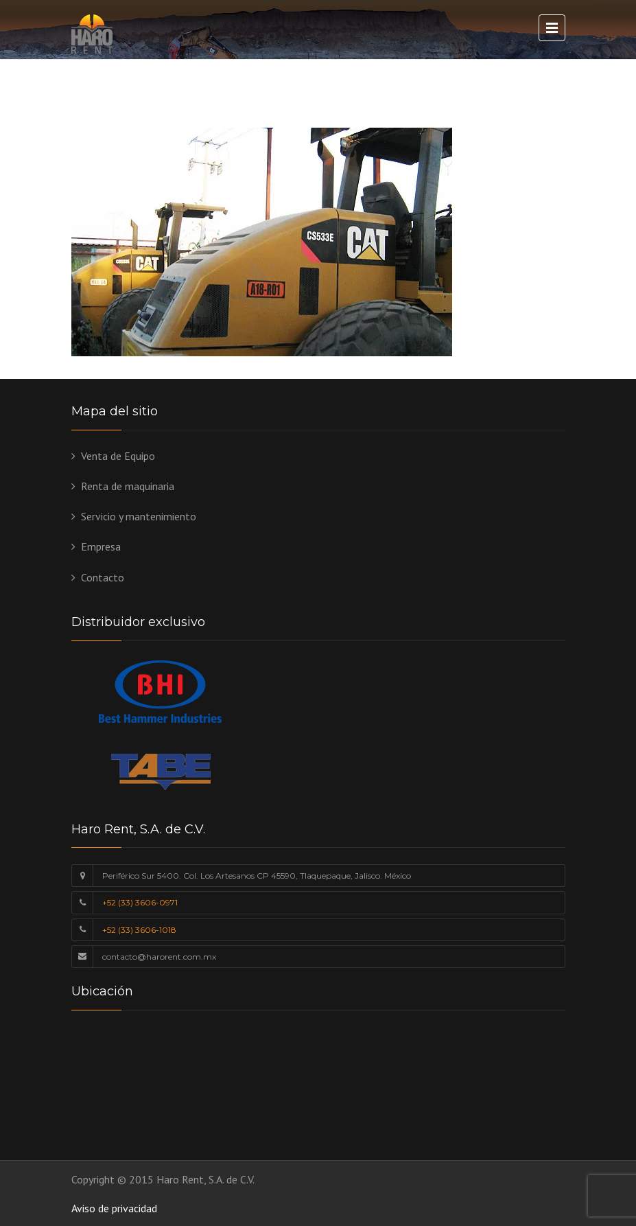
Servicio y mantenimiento (138, 516)
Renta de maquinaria (127, 486)
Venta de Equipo (118, 456)
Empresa (101, 546)
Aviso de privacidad (114, 1208)
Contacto (102, 577)
